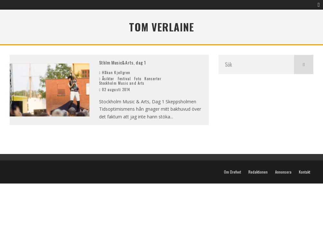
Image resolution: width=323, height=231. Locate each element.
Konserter (153, 78)
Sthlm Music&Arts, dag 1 (122, 62)
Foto (137, 78)
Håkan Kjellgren (115, 72)
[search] (303, 64)
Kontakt (304, 172)
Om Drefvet (232, 172)
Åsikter (108, 78)
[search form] (256, 64)
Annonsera (283, 172)
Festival (124, 78)
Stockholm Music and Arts (121, 83)
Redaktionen (258, 172)
